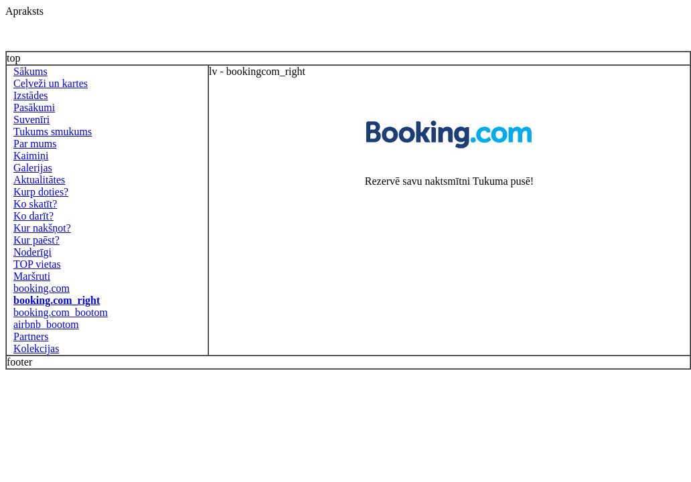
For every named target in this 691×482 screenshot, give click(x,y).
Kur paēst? (36, 240)
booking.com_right (56, 300)
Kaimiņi (30, 155)
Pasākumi (34, 107)
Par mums (34, 143)
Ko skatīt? (35, 204)
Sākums (30, 71)
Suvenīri (31, 119)
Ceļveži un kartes (50, 83)
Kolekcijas (36, 348)
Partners (30, 336)
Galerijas (32, 167)
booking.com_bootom (60, 312)
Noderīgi (32, 252)
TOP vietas (37, 264)
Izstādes (30, 95)
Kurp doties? (40, 191)
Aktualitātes (39, 179)
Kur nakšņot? (42, 228)
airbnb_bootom (46, 324)
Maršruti (31, 276)
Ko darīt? (33, 216)
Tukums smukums (52, 131)
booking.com (41, 288)
